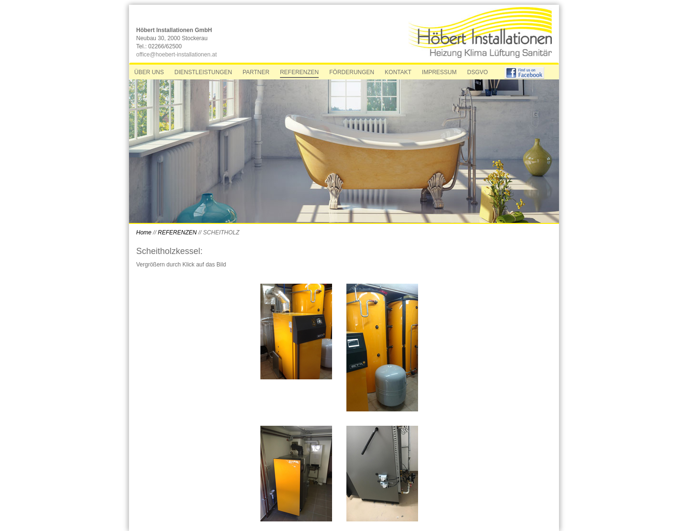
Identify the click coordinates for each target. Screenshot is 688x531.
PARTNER (256, 72)
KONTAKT (398, 72)
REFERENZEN (299, 72)
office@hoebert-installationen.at (176, 54)
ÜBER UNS (149, 72)
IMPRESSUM (439, 72)
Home (144, 232)
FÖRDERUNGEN (351, 72)
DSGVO (477, 72)
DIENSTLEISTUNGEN (203, 72)
